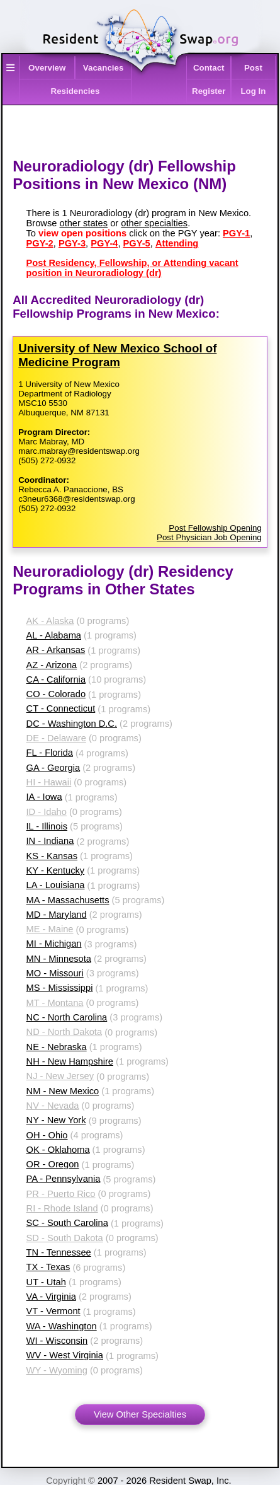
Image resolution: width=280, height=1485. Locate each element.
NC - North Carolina (67, 1017)
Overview (46, 67)
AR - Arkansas (56, 650)
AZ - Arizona (51, 665)
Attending (176, 243)
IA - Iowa (44, 797)
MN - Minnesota (58, 959)
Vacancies (103, 67)
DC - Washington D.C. (71, 724)
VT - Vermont (53, 1311)
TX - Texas (48, 1267)
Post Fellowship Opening (215, 528)
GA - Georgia (53, 768)
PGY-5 (136, 243)
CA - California (56, 679)
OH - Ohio (47, 1135)
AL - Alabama (53, 635)
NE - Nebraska (56, 1047)
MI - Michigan (54, 944)
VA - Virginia (51, 1296)
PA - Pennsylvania (63, 1179)
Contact (209, 67)
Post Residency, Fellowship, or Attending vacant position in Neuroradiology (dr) (132, 268)
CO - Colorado (56, 694)
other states (84, 223)
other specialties (154, 223)
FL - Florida (49, 753)
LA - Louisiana (55, 885)
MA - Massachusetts (67, 900)
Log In (253, 91)
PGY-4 (104, 243)
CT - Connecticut (61, 708)
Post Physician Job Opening (209, 537)
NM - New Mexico (62, 1091)
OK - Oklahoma (58, 1150)
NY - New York (56, 1120)
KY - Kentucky (55, 870)
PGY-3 (72, 243)
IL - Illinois (46, 826)
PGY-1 (236, 233)
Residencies (75, 91)
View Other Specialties (140, 1414)
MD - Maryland (56, 915)
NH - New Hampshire (69, 1061)
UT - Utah (46, 1282)
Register (208, 91)
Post (253, 67)
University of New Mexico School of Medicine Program (117, 355)
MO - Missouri (55, 973)
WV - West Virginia (64, 1355)
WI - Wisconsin (57, 1341)
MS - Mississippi (59, 988)
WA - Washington (61, 1326)
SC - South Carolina (67, 1223)
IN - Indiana (50, 841)
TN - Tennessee (58, 1252)
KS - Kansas (51, 856)
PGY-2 (39, 243)
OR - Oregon (52, 1164)
